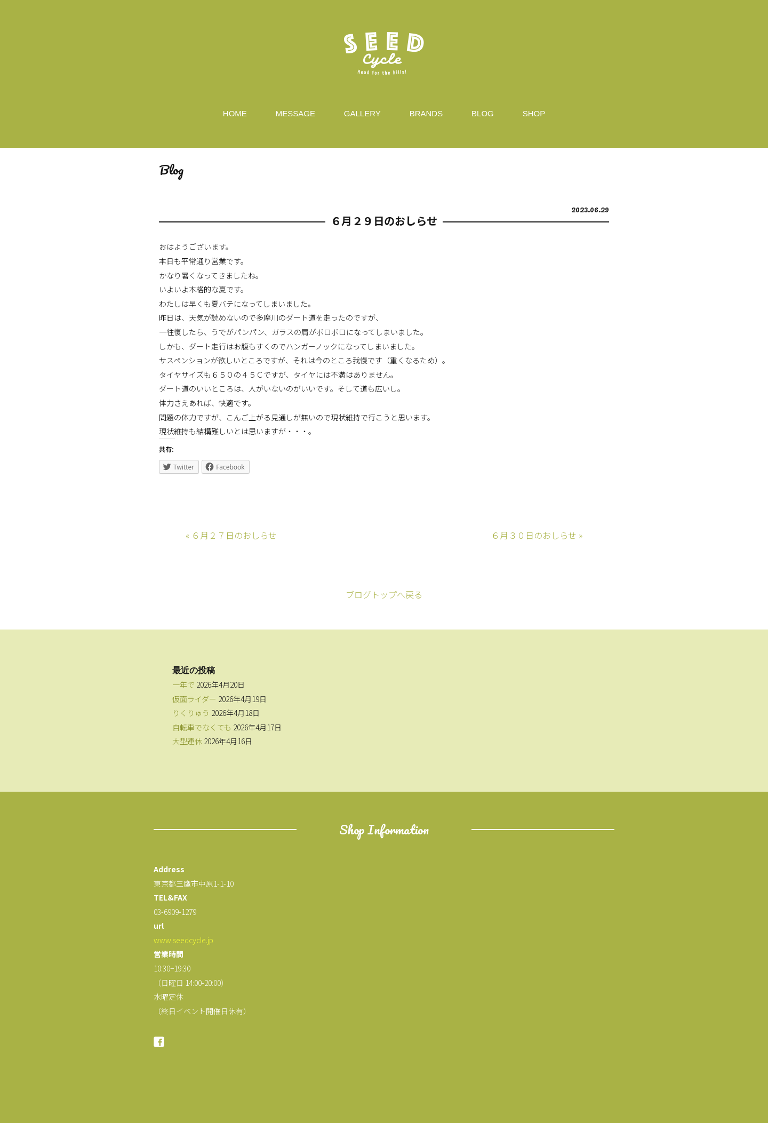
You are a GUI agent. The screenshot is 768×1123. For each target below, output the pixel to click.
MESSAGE (295, 113)
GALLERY (362, 113)
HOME (235, 113)
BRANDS (426, 113)
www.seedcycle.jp (183, 940)
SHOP (534, 113)
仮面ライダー (194, 699)
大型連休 (187, 741)
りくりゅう (191, 712)
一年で (183, 684)
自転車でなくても (201, 727)
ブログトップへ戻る (384, 594)
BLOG (482, 113)
